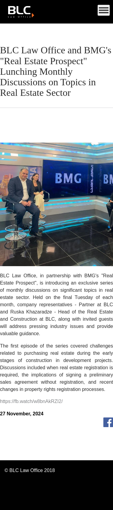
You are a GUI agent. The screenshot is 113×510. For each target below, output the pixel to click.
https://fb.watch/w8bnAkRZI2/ (31, 401)
